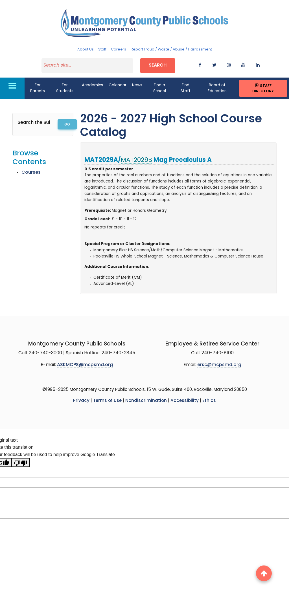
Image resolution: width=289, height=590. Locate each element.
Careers (118, 49)
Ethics (209, 401)
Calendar (117, 85)
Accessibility (184, 401)
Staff (102, 49)
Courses (31, 172)
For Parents (37, 88)
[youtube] (243, 65)
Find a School (159, 88)
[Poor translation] (21, 462)
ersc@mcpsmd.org (219, 364)
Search (158, 65)
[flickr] (258, 65)
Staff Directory (263, 88)
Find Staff (186, 88)
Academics (92, 85)
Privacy (81, 401)
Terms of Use (107, 401)
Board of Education (217, 88)
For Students (64, 88)
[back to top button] (264, 573)
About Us (85, 49)
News (137, 85)
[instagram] (229, 65)
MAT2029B (136, 160)
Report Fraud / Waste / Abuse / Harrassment (171, 49)
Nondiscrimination (146, 401)
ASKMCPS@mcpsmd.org (85, 364)
